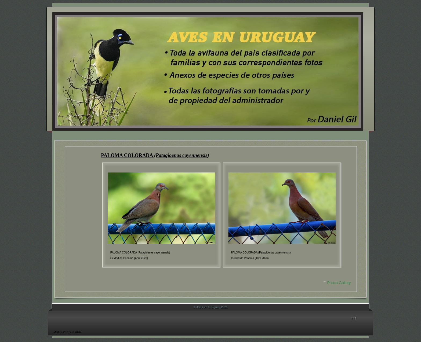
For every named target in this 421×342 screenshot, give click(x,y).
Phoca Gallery (339, 283)
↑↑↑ (354, 318)
